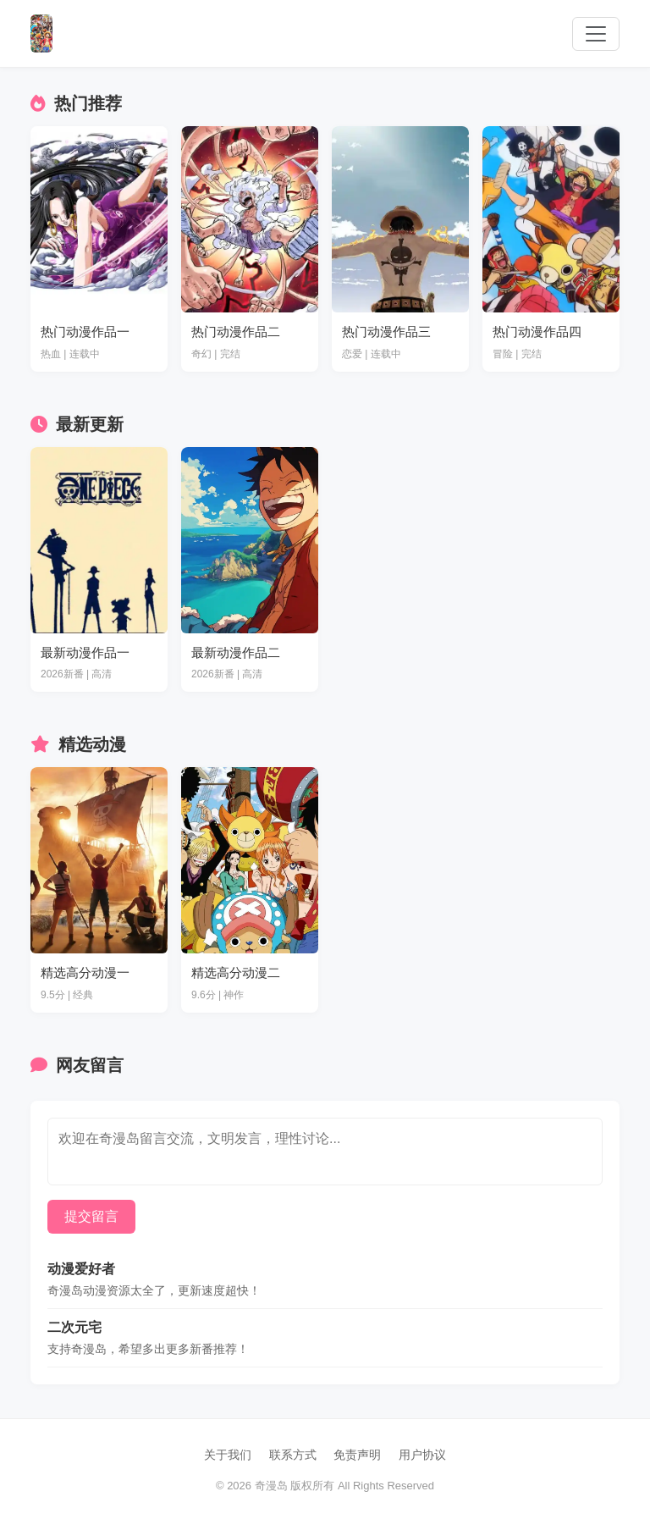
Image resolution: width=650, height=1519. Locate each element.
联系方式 (293, 1454)
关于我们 (227, 1454)
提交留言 (91, 1216)
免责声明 (357, 1454)
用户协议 (422, 1454)
